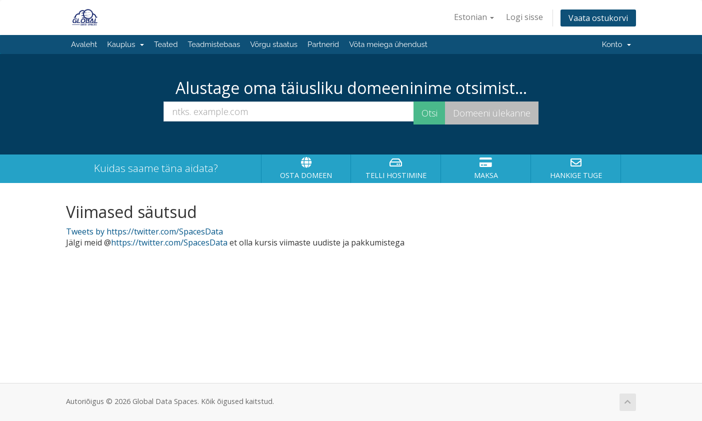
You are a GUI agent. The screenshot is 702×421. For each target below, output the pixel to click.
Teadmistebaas (214, 44)
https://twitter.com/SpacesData (169, 242)
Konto (616, 44)
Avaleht (84, 44)
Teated (166, 44)
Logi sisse (524, 17)
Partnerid (323, 44)
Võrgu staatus (274, 44)
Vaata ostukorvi (598, 18)
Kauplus (125, 44)
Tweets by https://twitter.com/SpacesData (144, 231)
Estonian (474, 17)
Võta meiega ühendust (388, 44)
